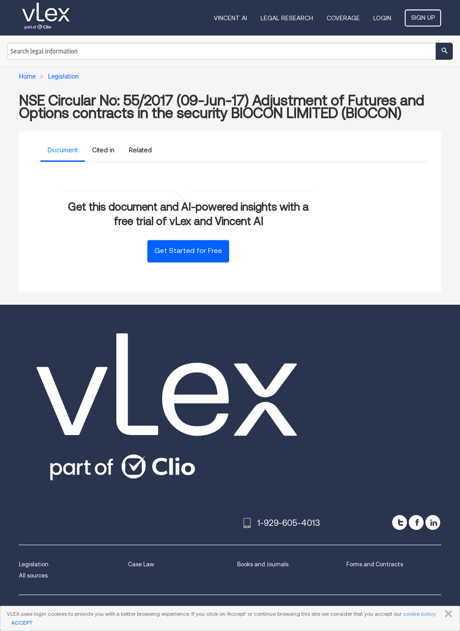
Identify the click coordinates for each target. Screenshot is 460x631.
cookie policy (419, 614)
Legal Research (287, 18)
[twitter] (399, 522)
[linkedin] (432, 522)
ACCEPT (21, 623)
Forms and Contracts (374, 564)
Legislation (34, 564)
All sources (33, 575)
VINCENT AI (230, 18)
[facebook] (416, 522)
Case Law (141, 564)
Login (382, 18)
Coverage (343, 18)
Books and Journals (262, 564)
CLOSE (447, 613)
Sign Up (423, 17)
